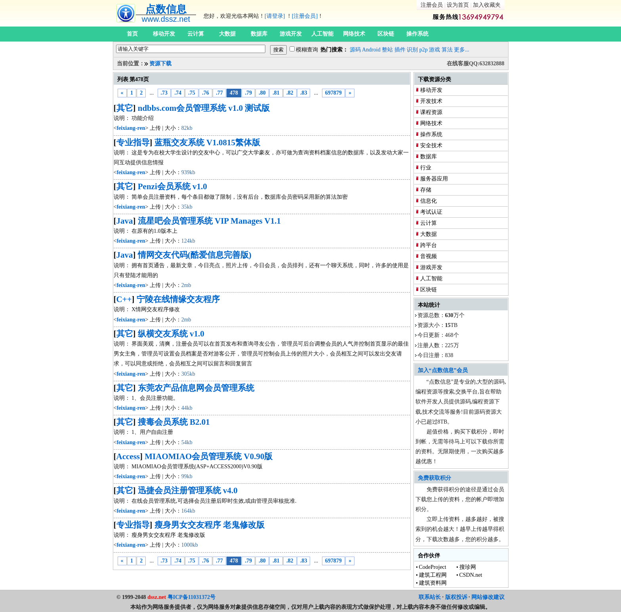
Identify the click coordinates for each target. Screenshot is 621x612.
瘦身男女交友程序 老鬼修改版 (209, 525)
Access (128, 456)
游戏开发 (291, 34)
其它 (124, 108)
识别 (412, 50)
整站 (387, 50)
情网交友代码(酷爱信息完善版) (194, 255)
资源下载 (160, 64)
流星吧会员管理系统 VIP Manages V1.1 (209, 221)
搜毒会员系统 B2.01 (174, 422)
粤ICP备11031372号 (191, 597)
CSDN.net (470, 575)
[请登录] (275, 16)
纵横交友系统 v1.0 (171, 333)
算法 (447, 50)
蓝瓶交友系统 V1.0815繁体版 (207, 142)
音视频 (428, 256)
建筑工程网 (433, 575)
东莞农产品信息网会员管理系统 (196, 388)
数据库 (259, 34)
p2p (423, 50)
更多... (461, 50)
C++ (124, 299)
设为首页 (458, 5)
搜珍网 (467, 567)
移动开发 (164, 34)
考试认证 (431, 212)
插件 (400, 50)
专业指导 (133, 142)
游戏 (434, 50)
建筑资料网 (433, 583)
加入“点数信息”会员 (443, 370)
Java (124, 221)
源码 (355, 50)
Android (371, 50)
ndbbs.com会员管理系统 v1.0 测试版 (204, 108)
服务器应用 (434, 179)
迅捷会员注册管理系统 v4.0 (188, 490)
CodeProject (432, 567)
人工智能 (322, 34)
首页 (132, 34)
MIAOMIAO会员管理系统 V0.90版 (208, 456)
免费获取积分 (434, 478)
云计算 (195, 34)
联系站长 (430, 597)
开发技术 (431, 101)
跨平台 (428, 245)
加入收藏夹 (487, 5)
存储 (425, 190)
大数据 (227, 34)
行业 (425, 168)
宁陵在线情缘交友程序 (178, 299)
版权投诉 (456, 597)
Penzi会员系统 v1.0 (172, 186)
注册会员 (432, 5)
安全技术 (431, 145)
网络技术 (354, 34)
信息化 (428, 201)
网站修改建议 (488, 597)
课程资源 (431, 112)
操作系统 (417, 34)
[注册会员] (305, 16)
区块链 (385, 34)
